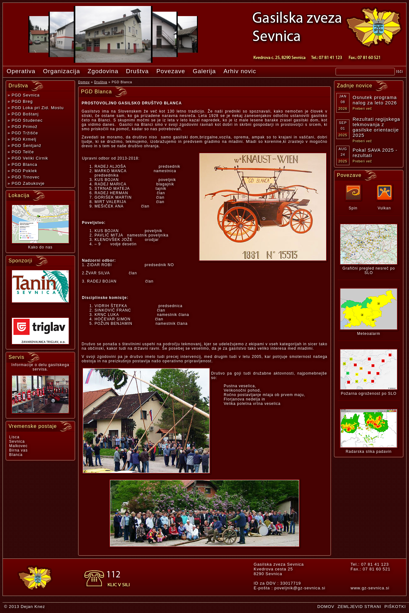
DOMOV (325, 606)
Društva (137, 71)
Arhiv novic (239, 71)
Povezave (170, 71)
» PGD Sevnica (24, 95)
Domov (84, 82)
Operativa (21, 71)
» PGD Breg (20, 101)
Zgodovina (103, 71)
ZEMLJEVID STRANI (359, 606)
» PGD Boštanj (23, 114)
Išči (399, 71)
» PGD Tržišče (23, 133)
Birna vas (18, 450)
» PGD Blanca (22, 164)
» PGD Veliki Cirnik (28, 158)
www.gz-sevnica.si (370, 588)
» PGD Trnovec (24, 177)
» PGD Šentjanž (24, 145)
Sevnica (17, 441)
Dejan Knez (33, 606)
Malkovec (18, 446)
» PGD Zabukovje (26, 183)
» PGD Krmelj (22, 139)
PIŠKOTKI (395, 606)
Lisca (14, 437)
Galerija (204, 71)
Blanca (16, 454)
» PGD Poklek (22, 170)
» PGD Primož (22, 126)
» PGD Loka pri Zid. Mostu (36, 107)
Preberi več (362, 108)
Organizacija (61, 71)
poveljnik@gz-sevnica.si (299, 588)
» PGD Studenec (25, 120)
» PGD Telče (21, 151)
